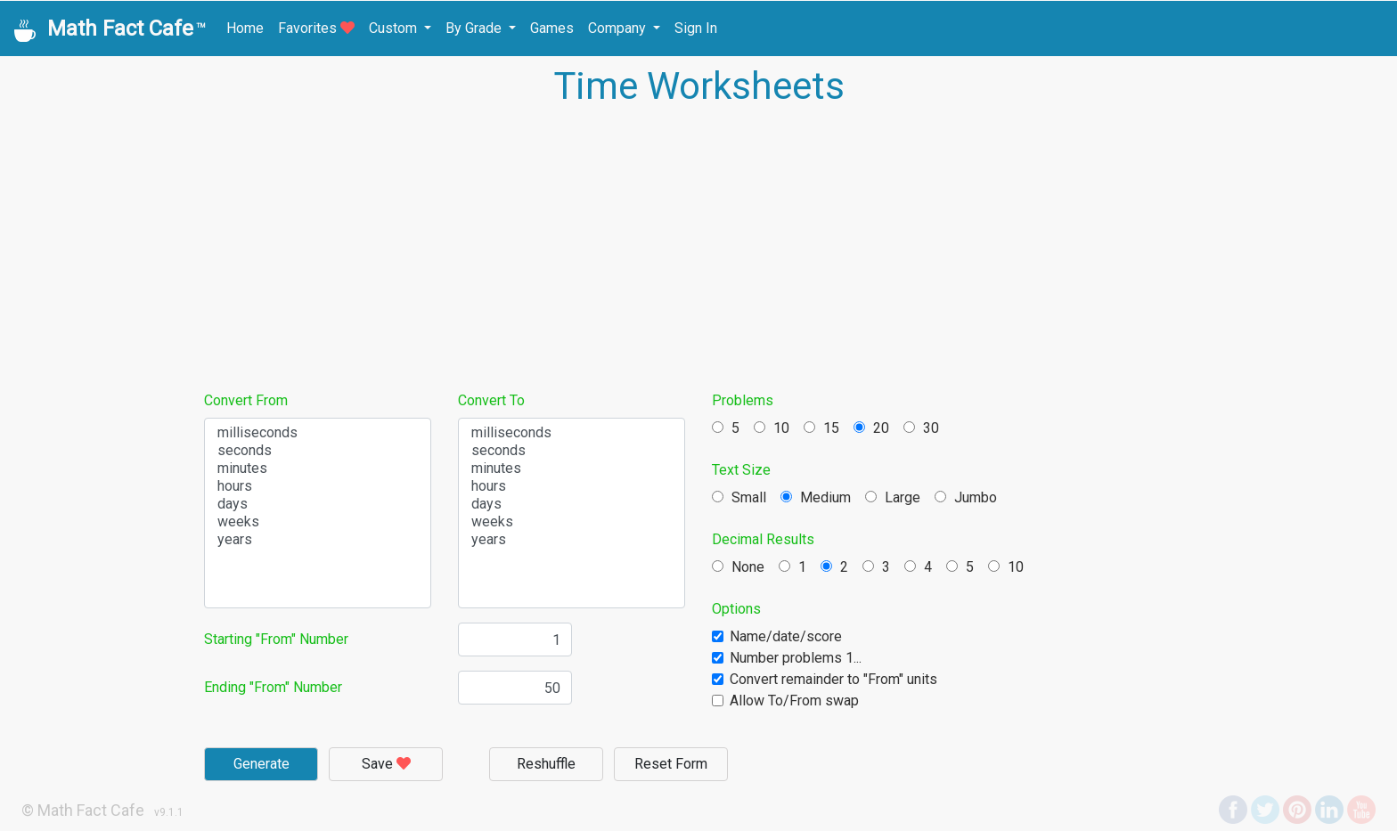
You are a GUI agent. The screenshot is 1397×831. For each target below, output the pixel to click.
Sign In (695, 28)
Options (736, 608)
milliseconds (318, 433)
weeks (318, 522)
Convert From (246, 400)
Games (552, 28)
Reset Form (670, 763)
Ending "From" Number (273, 687)
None (738, 566)
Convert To (491, 400)
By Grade (475, 28)
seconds (318, 451)
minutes (318, 468)
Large (892, 497)
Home (245, 28)
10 (771, 428)
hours (318, 486)
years (318, 540)
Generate (261, 763)
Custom (395, 28)
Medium (815, 497)
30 (921, 428)
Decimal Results (763, 539)
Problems (742, 400)
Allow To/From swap (794, 700)
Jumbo (966, 497)
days (318, 504)
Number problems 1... (796, 657)
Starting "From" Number (276, 639)
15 (821, 428)
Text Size (741, 469)
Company (618, 28)
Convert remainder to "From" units (833, 679)
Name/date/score (786, 636)
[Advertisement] (698, 247)
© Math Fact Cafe (82, 810)
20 (871, 428)
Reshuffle (546, 763)
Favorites (316, 28)
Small (739, 497)
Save (386, 763)
